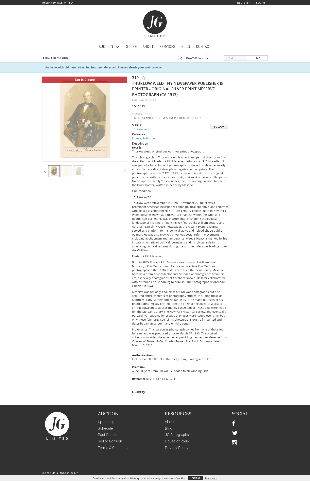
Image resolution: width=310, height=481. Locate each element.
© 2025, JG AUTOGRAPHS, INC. (60, 473)
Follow (219, 126)
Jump (257, 58)
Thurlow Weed (141, 129)
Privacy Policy (176, 448)
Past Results (108, 435)
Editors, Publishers (144, 138)
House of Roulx (177, 441)
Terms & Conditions (113, 448)
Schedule (105, 428)
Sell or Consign (110, 441)
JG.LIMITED (65, 2)
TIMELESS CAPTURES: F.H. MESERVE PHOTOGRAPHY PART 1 (166, 118)
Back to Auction (56, 58)
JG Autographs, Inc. (180, 435)
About (170, 422)
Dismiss (196, 478)
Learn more (211, 478)
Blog (168, 428)
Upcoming (106, 422)
